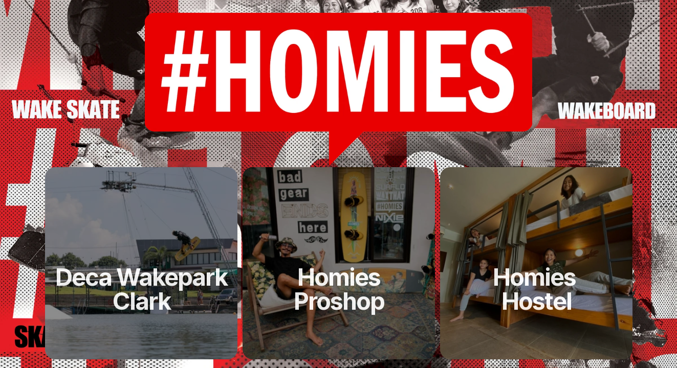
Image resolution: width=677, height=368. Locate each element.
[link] (141, 289)
